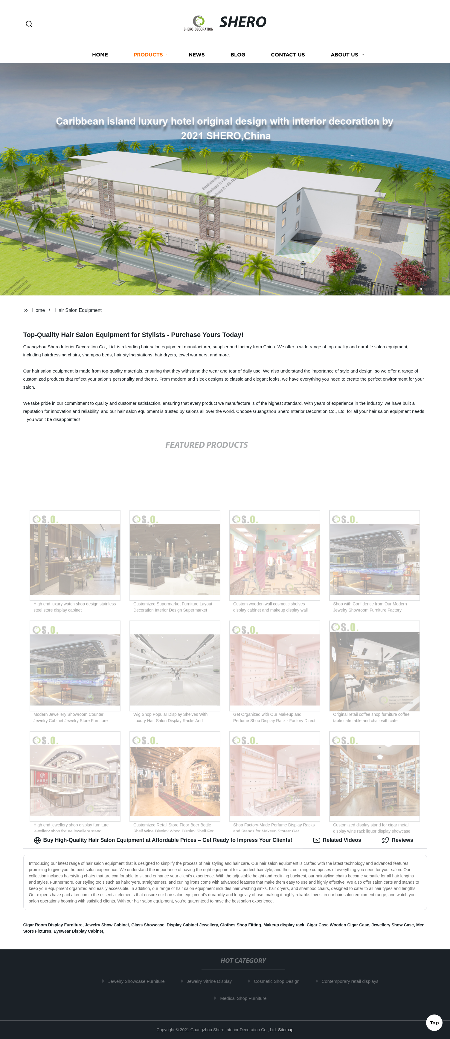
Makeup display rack (283, 924)
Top (434, 1023)
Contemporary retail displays (352, 981)
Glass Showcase (147, 924)
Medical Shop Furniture (245, 998)
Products (148, 54)
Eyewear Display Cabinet (78, 931)
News (197, 54)
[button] (29, 24)
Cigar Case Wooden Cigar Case (338, 924)
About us (344, 54)
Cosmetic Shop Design (279, 981)
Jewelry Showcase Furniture (139, 981)
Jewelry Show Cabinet (107, 924)
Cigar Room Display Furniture (53, 924)
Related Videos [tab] (337, 840)
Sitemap (285, 1029)
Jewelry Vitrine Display (211, 981)
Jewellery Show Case (392, 924)
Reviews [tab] (397, 840)
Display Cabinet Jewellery (192, 924)
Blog (238, 54)
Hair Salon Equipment (78, 310)
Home (100, 54)
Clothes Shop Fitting (240, 924)
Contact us (288, 54)
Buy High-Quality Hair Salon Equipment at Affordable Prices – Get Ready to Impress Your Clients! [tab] (163, 840)
